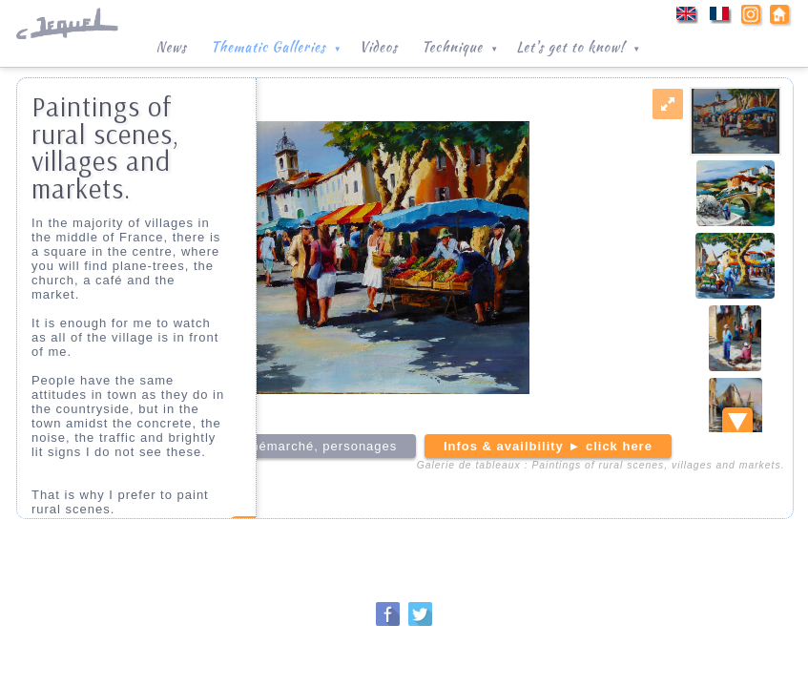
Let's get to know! (580, 44)
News (170, 46)
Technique (462, 44)
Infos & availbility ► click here (548, 446)
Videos (379, 46)
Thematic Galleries (278, 44)
